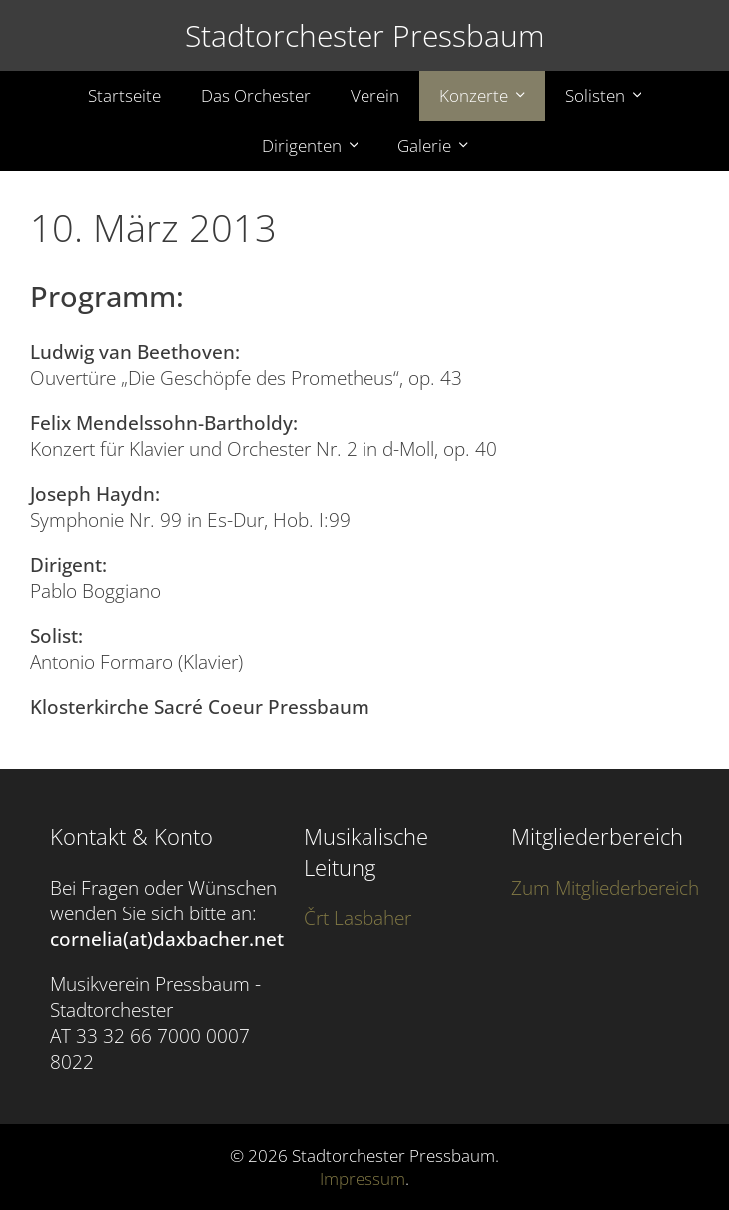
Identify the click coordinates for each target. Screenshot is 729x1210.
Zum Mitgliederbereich (605, 888)
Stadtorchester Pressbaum (365, 35)
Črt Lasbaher (357, 918)
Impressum (362, 1178)
